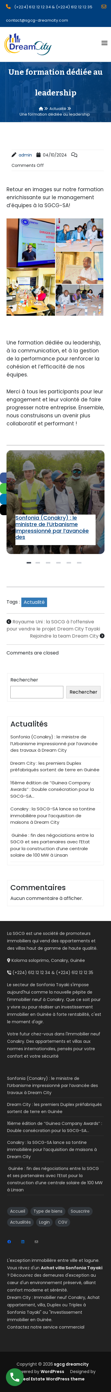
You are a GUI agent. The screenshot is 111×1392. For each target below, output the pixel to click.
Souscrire (80, 1211)
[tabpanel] (55, 502)
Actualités (20, 1222)
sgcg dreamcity (71, 1364)
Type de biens (47, 1211)
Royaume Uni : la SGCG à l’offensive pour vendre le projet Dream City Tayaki (53, 625)
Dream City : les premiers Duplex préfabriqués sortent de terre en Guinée (54, 766)
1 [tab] (30, 565)
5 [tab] (70, 565)
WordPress (52, 1372)
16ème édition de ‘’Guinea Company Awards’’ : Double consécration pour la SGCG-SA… (52, 789)
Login (44, 1222)
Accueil (17, 1211)
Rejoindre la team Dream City (64, 636)
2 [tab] (38, 565)
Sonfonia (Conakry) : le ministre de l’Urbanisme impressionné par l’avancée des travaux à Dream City (55, 502)
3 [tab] (49, 565)
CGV (62, 1222)
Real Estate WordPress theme (52, 1379)
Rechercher (24, 679)
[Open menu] (104, 43)
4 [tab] (59, 565)
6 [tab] (80, 565)
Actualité (34, 602)
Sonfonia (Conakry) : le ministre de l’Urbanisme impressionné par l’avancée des (52, 527)
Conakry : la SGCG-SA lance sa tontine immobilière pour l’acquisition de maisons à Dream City (52, 815)
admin (25, 155)
